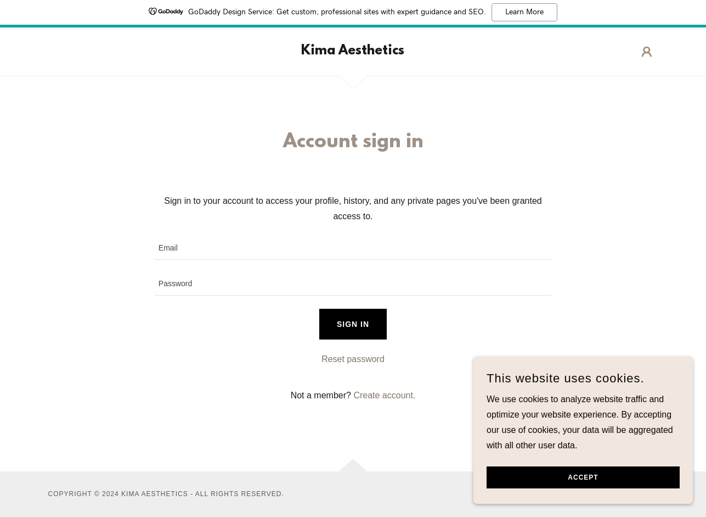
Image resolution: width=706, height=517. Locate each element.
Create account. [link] (384, 395)
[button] (647, 52)
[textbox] (353, 248)
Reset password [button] (353, 359)
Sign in (353, 324)
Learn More (524, 12)
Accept (583, 477)
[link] (352, 51)
